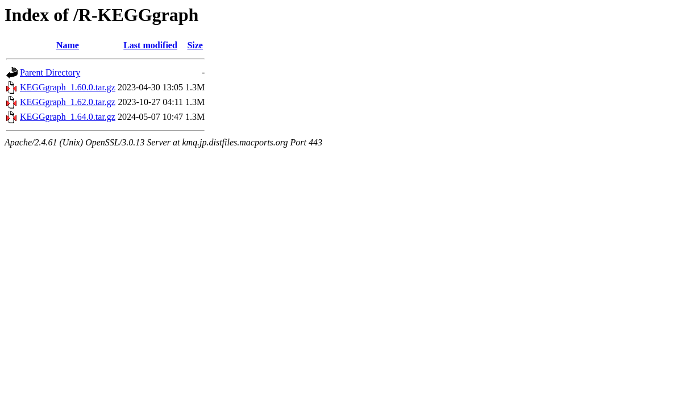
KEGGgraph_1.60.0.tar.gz (67, 87)
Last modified (150, 45)
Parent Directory (50, 72)
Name (67, 45)
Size (195, 45)
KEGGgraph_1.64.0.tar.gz (67, 117)
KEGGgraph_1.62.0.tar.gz (67, 102)
